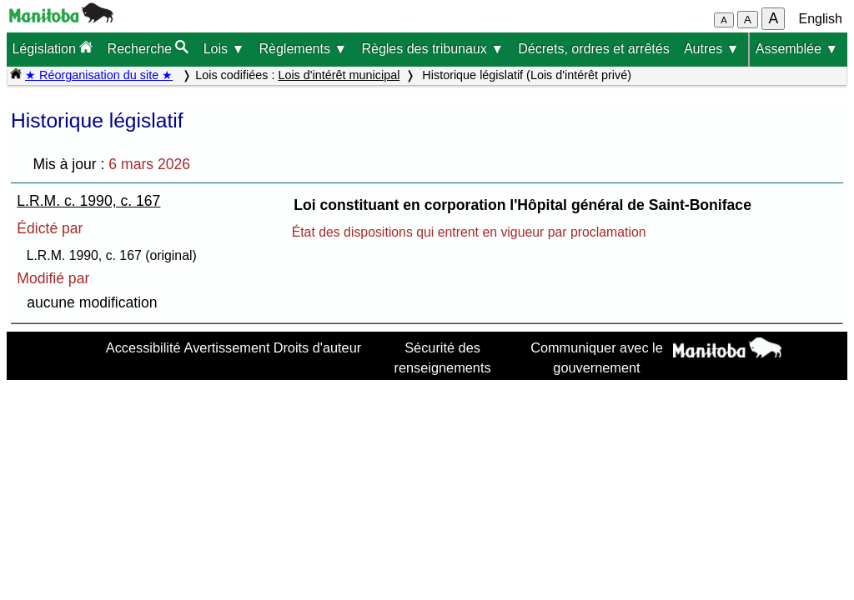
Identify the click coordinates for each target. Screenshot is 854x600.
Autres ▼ (712, 49)
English (820, 19)
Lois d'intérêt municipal (338, 75)
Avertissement (227, 347)
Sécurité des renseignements (442, 357)
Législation (52, 48)
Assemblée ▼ (797, 49)
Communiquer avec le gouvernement (596, 357)
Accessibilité (143, 347)
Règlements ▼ (303, 49)
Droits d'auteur (318, 347)
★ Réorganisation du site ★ (99, 75)
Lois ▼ (224, 49)
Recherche (148, 48)
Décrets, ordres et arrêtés (593, 49)
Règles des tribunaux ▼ (432, 49)
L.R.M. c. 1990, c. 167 (88, 200)
